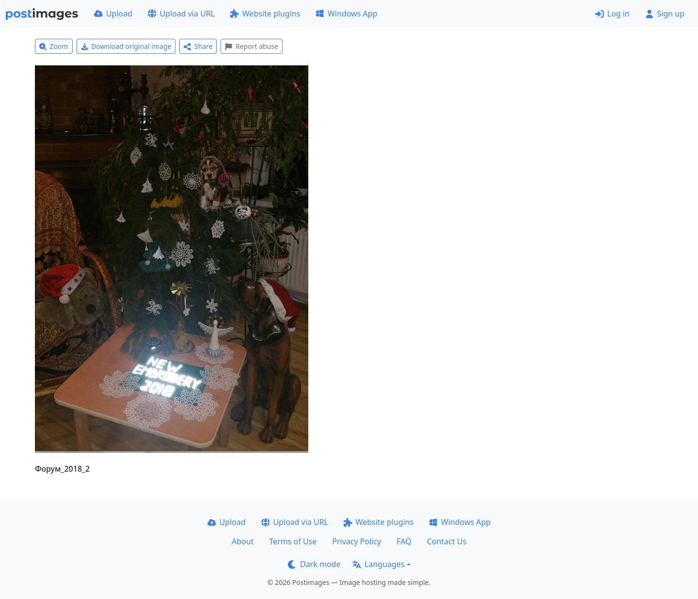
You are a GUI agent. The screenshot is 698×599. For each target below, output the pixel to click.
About (243, 541)
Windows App (346, 13)
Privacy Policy (356, 541)
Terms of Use (293, 541)
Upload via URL (181, 13)
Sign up (664, 13)
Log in (612, 13)
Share (198, 46)
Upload (113, 13)
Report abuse (251, 46)
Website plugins (265, 13)
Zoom (53, 46)
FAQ (404, 541)
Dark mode (314, 564)
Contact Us (446, 541)
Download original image (126, 46)
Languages (378, 564)
